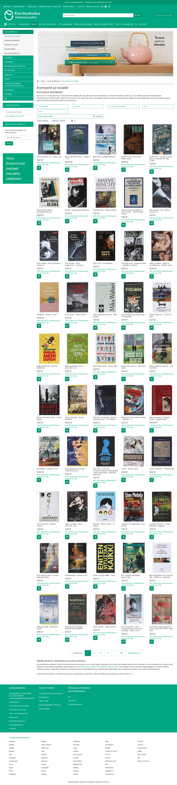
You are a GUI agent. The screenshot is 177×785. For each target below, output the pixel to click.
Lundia (75, 758)
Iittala (43, 771)
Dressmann (13, 761)
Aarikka (12, 741)
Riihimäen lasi (110, 761)
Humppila (45, 767)
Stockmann (109, 774)
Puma (107, 754)
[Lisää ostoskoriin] (39, 168)
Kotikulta (76, 741)
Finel (11, 771)
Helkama (44, 758)
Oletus (63, 121)
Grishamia (115, 667)
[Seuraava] (134, 653)
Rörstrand (109, 767)
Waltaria (81, 667)
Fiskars (43, 741)
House (43, 764)
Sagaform (109, 771)
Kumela (76, 745)
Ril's (106, 764)
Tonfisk (140, 741)
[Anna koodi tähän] (18, 138)
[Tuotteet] (10, 24)
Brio (10, 754)
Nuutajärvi (109, 745)
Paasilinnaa (103, 667)
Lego (75, 748)
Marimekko (77, 761)
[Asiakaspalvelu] (19, 7)
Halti (43, 751)
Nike (106, 741)
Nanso (75, 774)
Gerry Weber (46, 745)
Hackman (45, 748)
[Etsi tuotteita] (102, 15)
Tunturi (140, 745)
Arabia (11, 748)
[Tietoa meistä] (69, 7)
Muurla (76, 771)
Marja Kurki (77, 764)
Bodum (12, 751)
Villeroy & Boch (143, 761)
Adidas (11, 745)
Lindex (75, 751)
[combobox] (102, 15)
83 (121, 653)
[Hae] (137, 15)
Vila (138, 758)
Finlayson (12, 774)
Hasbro (44, 754)
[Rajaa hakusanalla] (70, 116)
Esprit (11, 767)
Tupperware (142, 748)
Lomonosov (77, 754)
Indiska (44, 774)
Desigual (12, 758)
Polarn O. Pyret (111, 751)
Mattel (75, 767)
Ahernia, (88, 667)
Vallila (139, 751)
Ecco (11, 764)
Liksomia (95, 667)
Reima (107, 758)
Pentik (107, 748)
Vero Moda (141, 754)
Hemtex (44, 761)
